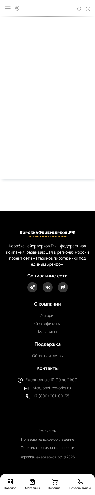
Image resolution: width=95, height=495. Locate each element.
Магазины (47, 331)
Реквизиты (47, 430)
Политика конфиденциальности (47, 447)
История (48, 315)
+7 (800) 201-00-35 (51, 396)
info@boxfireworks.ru (51, 388)
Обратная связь (47, 355)
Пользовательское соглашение (47, 439)
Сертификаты (47, 323)
